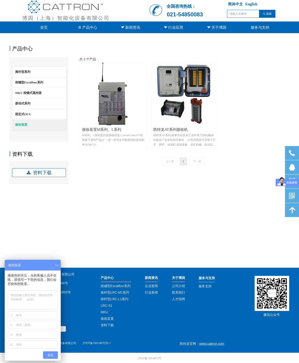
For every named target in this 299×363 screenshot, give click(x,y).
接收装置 (21, 124)
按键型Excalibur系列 (29, 82)
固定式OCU (23, 114)
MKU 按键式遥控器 (28, 93)
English (251, 4)
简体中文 (235, 4)
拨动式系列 (22, 103)
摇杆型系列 (22, 72)
